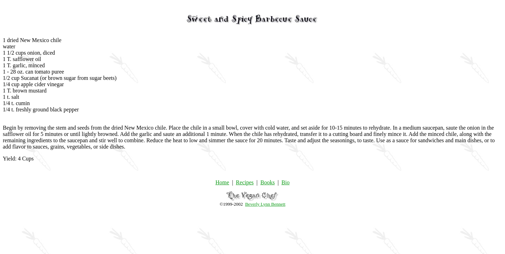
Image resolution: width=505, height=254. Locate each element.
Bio (286, 182)
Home (222, 182)
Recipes (245, 182)
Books (267, 182)
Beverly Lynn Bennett (265, 204)
